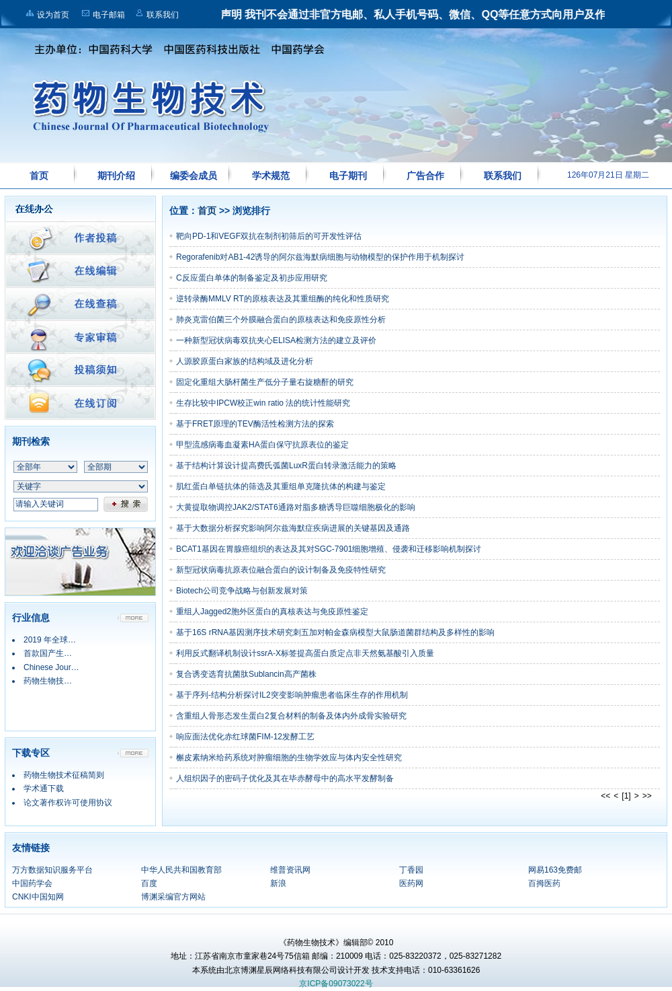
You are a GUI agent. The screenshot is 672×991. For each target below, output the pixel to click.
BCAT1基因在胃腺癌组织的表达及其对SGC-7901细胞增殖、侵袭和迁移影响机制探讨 (328, 549)
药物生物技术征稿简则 (64, 775)
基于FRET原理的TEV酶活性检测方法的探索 (255, 424)
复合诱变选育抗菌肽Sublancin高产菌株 (246, 674)
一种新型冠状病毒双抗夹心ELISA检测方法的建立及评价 (276, 340)
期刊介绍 (116, 175)
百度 (149, 883)
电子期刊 (348, 175)
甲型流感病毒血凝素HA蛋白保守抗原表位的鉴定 (262, 444)
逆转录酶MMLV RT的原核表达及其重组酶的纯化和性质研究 (282, 298)
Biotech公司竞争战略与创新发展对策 (242, 590)
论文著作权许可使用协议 (68, 802)
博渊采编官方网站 (173, 897)
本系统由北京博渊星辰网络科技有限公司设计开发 (281, 970)
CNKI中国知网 (38, 897)
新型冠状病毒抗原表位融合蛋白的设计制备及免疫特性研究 (281, 570)
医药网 (411, 883)
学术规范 (271, 175)
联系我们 (162, 15)
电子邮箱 (109, 15)
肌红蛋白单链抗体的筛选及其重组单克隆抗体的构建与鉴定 (281, 486)
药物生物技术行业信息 (64, 681)
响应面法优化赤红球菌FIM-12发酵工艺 (245, 736)
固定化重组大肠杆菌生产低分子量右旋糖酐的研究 (264, 382)
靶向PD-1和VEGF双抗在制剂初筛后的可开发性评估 (269, 236)
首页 (39, 175)
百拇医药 (544, 883)
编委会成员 (193, 175)
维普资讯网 (290, 870)
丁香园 (411, 870)
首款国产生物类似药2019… (73, 653)
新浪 (278, 883)
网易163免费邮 (555, 870)
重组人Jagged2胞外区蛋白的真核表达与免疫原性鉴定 (272, 611)
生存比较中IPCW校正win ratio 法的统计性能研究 (263, 403)
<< (605, 796)
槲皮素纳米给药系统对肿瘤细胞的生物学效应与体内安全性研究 (289, 757)
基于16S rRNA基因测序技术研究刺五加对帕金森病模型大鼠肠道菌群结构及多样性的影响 (335, 632)
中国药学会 (32, 883)
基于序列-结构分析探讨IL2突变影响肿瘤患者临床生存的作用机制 (292, 695)
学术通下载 (44, 788)
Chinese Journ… (53, 667)
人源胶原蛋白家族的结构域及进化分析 (244, 361)
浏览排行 (251, 210)
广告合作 (425, 175)
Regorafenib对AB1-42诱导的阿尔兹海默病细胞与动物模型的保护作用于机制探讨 (320, 257)
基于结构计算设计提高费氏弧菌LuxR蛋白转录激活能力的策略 (286, 465)
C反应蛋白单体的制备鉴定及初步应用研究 (251, 278)
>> (647, 796)
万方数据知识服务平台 (52, 870)
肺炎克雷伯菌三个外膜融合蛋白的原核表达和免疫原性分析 (281, 319)
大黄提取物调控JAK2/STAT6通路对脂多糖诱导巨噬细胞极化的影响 (295, 507)
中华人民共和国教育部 (181, 870)
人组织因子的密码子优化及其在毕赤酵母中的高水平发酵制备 (285, 778)
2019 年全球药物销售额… (70, 640)
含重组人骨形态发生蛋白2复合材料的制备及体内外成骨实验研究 (291, 716)
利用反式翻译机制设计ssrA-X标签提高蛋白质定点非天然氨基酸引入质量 (305, 653)
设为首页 (53, 15)
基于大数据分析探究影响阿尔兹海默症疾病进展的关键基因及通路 (293, 528)
